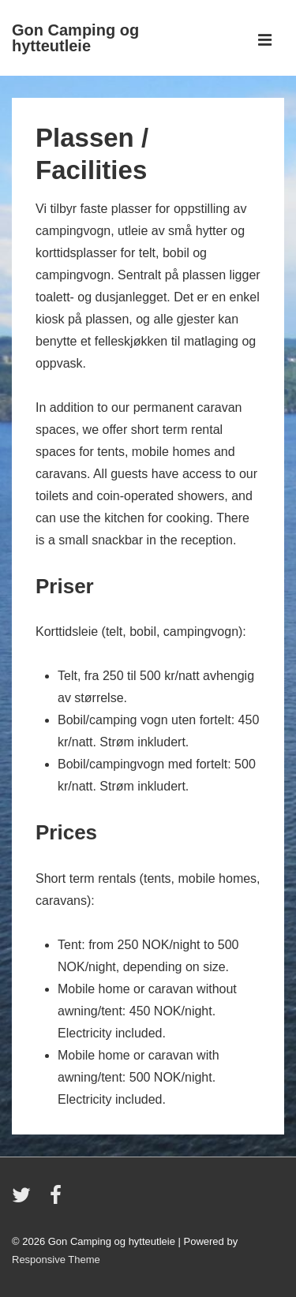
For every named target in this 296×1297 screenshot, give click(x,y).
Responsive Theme (56, 1259)
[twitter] (25, 1200)
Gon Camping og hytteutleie (75, 37)
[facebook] (58, 1200)
